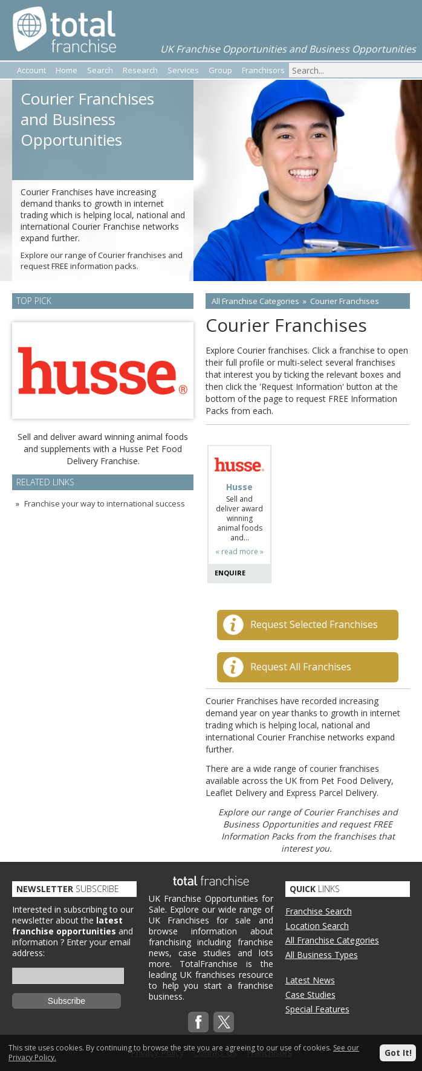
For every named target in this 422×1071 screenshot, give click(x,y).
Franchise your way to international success (104, 503)
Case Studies (310, 994)
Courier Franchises (344, 301)
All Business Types (321, 954)
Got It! (398, 1052)
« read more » (239, 551)
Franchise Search (318, 911)
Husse (239, 487)
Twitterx (223, 1022)
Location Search (317, 925)
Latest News (310, 980)
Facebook (198, 1022)
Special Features (317, 1009)
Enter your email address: (71, 947)
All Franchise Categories (255, 301)
